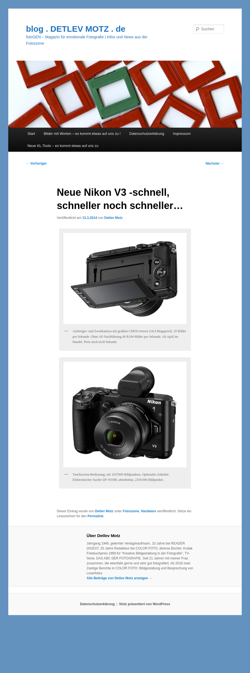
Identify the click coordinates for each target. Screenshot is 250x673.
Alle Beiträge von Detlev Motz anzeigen (119, 578)
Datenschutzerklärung (146, 134)
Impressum (182, 134)
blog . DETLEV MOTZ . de (75, 28)
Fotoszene (131, 511)
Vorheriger (36, 163)
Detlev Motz (113, 218)
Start (31, 134)
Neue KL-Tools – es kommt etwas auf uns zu (62, 146)
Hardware (148, 511)
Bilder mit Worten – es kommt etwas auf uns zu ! (82, 134)
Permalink (95, 516)
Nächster (215, 163)
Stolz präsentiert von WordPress (144, 604)
